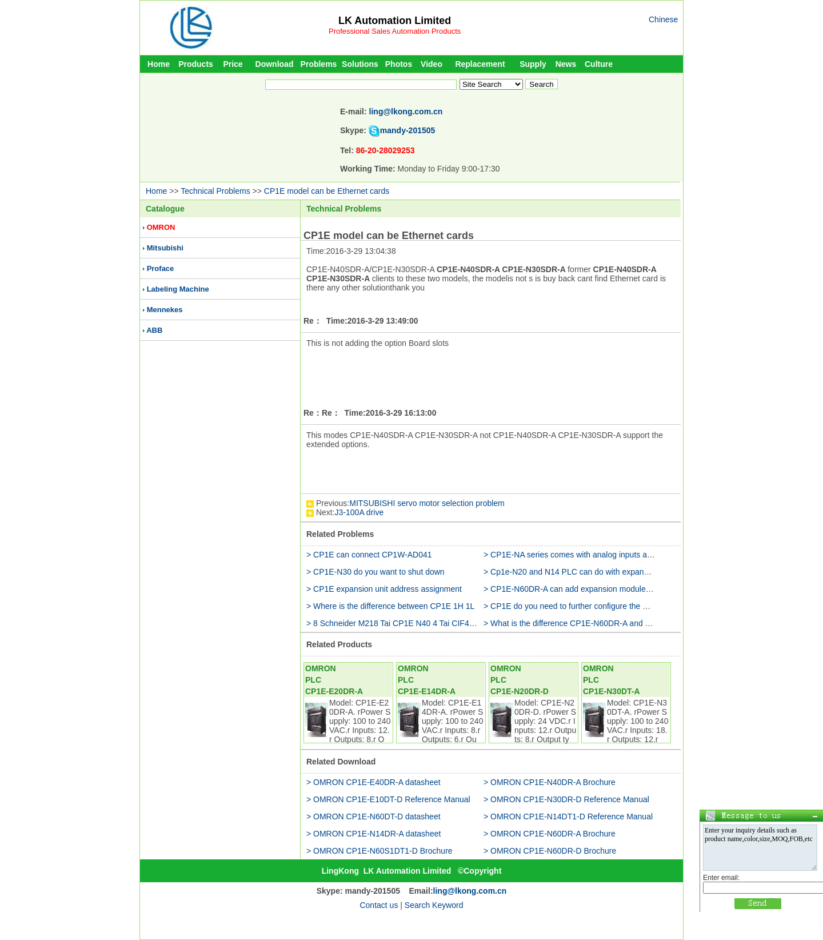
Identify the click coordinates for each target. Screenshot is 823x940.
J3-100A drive (359, 512)
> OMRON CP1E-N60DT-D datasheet (373, 816)
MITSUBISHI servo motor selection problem (427, 503)
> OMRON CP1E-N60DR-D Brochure (550, 850)
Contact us (378, 905)
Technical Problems (215, 191)
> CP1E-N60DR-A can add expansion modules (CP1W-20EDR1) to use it (614, 589)
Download (274, 64)
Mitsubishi (165, 248)
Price (232, 64)
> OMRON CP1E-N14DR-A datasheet (373, 833)
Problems (319, 64)
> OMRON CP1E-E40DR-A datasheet (373, 782)
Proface (160, 268)
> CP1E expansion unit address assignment (384, 589)
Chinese (663, 19)
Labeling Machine (178, 289)
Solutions (360, 64)
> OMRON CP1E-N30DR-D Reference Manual (566, 799)
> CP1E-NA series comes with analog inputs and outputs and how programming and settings (648, 554)
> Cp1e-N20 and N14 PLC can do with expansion (571, 571)
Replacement (480, 64)
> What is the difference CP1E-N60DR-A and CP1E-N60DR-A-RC (600, 623)
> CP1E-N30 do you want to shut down (375, 571)
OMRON (161, 227)
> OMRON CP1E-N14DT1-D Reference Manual (568, 816)
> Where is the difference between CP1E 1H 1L (390, 606)
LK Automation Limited (394, 20)
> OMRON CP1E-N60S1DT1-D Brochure (379, 850)
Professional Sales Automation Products (395, 31)
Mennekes (165, 309)
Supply (533, 64)
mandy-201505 (408, 130)
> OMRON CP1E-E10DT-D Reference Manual (388, 799)
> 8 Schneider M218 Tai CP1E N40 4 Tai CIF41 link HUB (406, 623)
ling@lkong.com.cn (406, 111)
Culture (599, 64)
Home (158, 64)
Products (195, 64)
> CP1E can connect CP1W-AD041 (369, 554)
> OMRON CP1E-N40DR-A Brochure (550, 782)
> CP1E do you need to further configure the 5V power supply (593, 606)
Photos (398, 64)
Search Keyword (434, 905)
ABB (154, 330)
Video (431, 64)
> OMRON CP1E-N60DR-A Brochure (550, 833)
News (566, 64)
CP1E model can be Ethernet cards (326, 191)
